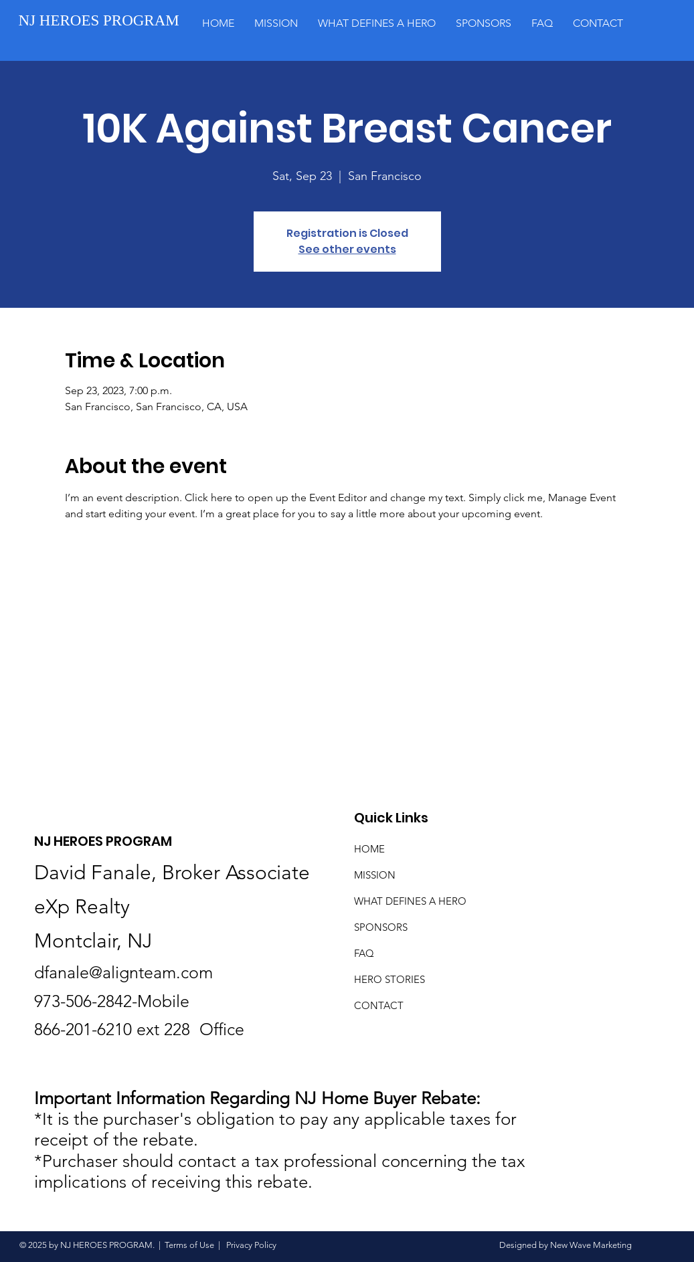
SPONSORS (381, 927)
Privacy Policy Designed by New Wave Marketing (428, 1245)
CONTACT (379, 1005)
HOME (369, 848)
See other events (347, 249)
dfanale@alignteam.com (123, 972)
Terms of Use (189, 1245)
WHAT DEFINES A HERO (410, 901)
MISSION (375, 875)
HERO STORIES (389, 979)
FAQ (364, 953)
